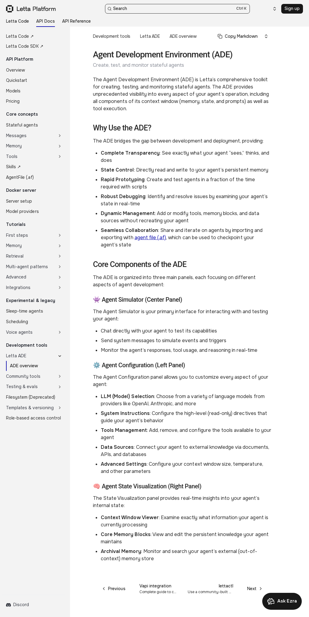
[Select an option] (271, 9)
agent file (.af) (150, 237)
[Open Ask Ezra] (282, 601)
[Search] (177, 9)
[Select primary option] (238, 36)
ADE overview (183, 36)
